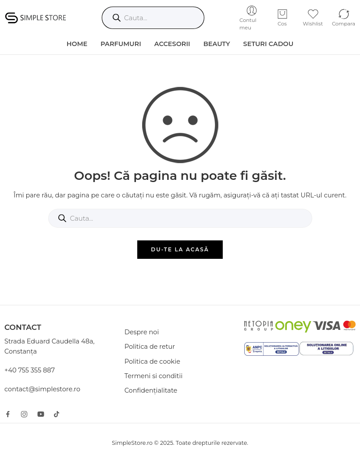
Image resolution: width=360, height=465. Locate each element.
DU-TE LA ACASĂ (180, 249)
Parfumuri (120, 44)
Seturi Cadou (268, 44)
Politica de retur (150, 347)
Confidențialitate (151, 390)
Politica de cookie (152, 361)
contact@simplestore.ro (42, 389)
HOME (77, 44)
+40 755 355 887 (29, 370)
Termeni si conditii (154, 376)
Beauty (216, 44)
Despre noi (142, 332)
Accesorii (172, 44)
